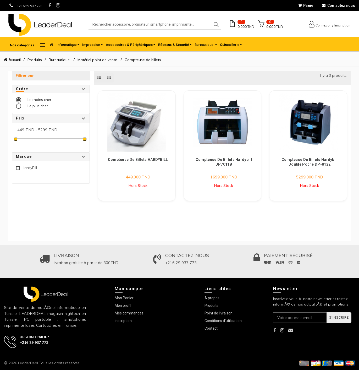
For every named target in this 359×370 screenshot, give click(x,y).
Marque (24, 156)
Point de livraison (219, 313)
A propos (212, 298)
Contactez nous (338, 5)
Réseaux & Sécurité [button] (173, 45)
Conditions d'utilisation (223, 321)
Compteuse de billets (143, 59)
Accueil (15, 60)
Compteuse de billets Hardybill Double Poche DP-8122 (309, 161)
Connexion (324, 25)
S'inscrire (339, 317)
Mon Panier (124, 298)
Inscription (342, 25)
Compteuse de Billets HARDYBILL (138, 159)
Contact (211, 328)
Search (216, 24)
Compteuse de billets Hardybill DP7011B (224, 161)
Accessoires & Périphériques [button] (129, 45)
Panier (306, 5)
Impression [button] (91, 45)
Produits (34, 59)
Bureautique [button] (204, 45)
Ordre (22, 89)
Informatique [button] (67, 45)
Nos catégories (27, 45)
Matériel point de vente (97, 59)
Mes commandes (129, 313)
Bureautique (60, 59)
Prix (20, 118)
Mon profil (123, 305)
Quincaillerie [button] (229, 45)
